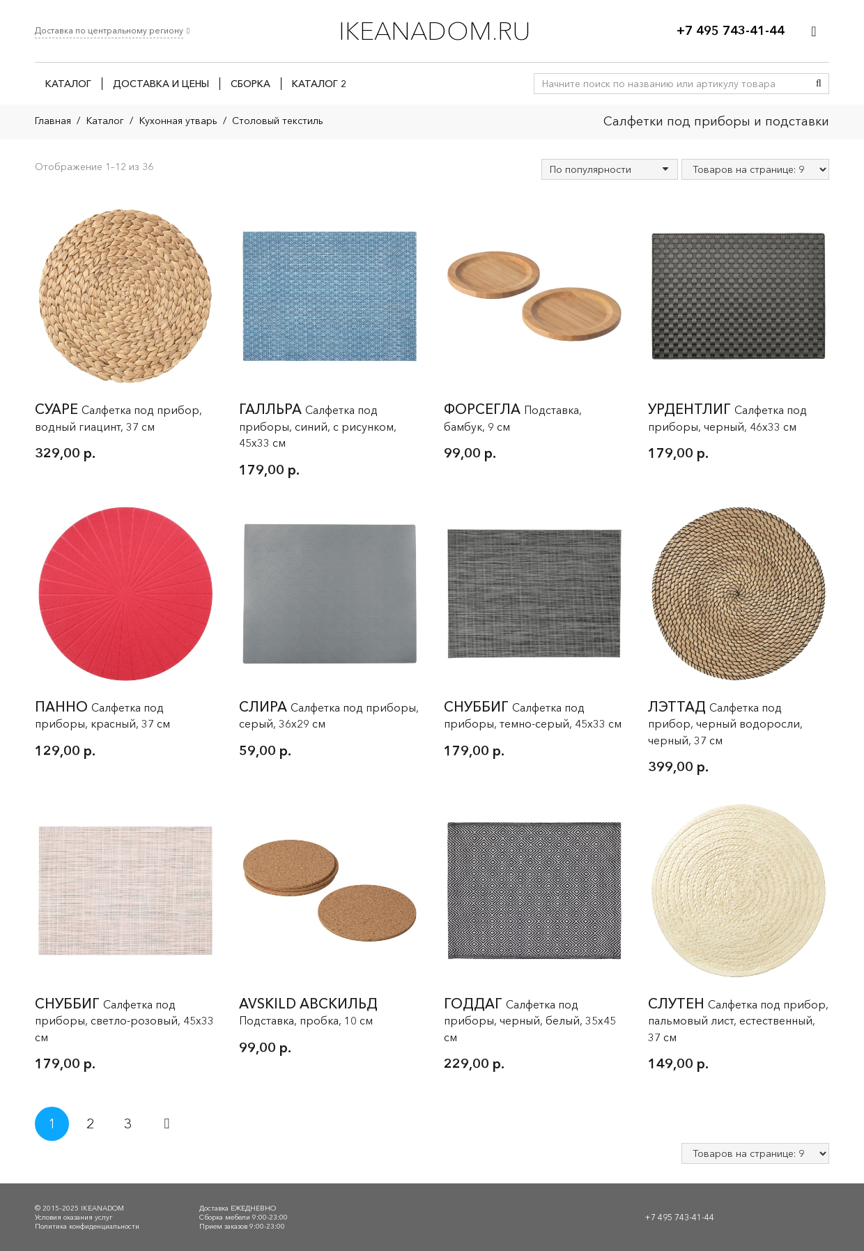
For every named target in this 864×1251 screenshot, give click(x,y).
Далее (166, 1124)
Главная (53, 120)
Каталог (105, 120)
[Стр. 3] (128, 1124)
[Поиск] (818, 83)
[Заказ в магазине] (609, 169)
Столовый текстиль (277, 120)
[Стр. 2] (90, 1124)
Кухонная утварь (178, 120)
